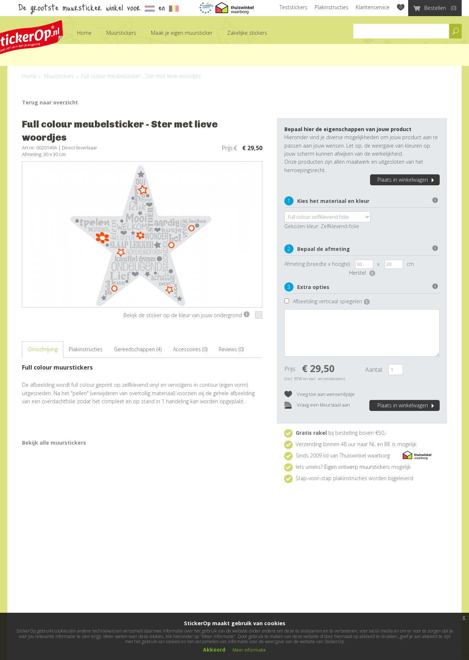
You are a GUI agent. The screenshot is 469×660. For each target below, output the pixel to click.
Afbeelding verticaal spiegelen (331, 301)
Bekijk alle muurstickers (54, 442)
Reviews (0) (231, 349)
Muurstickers (121, 32)
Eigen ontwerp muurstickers (357, 466)
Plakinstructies (331, 7)
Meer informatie (249, 650)
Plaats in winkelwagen (406, 179)
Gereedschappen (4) (138, 349)
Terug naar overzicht (50, 102)
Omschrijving (43, 349)
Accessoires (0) (190, 349)
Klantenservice (372, 7)
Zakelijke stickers (247, 32)
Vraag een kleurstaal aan (317, 405)
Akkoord (214, 649)
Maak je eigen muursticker (182, 32)
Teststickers (293, 7)
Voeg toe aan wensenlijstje (319, 394)
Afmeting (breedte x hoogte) (317, 263)
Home (84, 32)
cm (410, 263)
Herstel (362, 272)
